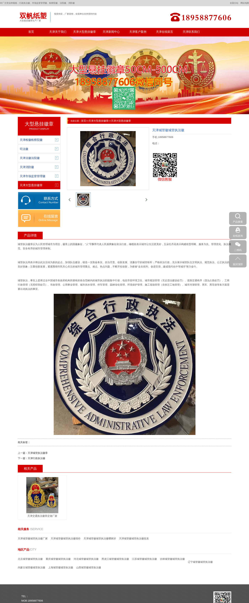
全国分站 (234, 3)
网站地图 (244, 3)
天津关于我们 (57, 31)
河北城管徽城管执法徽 (86, 558)
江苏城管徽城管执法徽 (144, 558)
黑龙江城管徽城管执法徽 (115, 558)
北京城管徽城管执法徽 (30, 558)
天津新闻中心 (111, 31)
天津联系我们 (191, 31)
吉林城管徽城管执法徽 (172, 558)
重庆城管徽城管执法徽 (58, 558)
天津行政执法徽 (36, 458)
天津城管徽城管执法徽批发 (134, 538)
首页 (31, 31)
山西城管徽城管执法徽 (88, 567)
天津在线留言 (164, 31)
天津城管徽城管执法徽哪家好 (100, 538)
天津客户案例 (137, 31)
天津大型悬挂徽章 (84, 31)
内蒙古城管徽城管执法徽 (31, 567)
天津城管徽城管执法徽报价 (66, 538)
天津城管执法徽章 (38, 452)
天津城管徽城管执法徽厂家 (33, 538)
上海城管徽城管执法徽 (60, 567)
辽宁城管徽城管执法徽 (200, 562)
